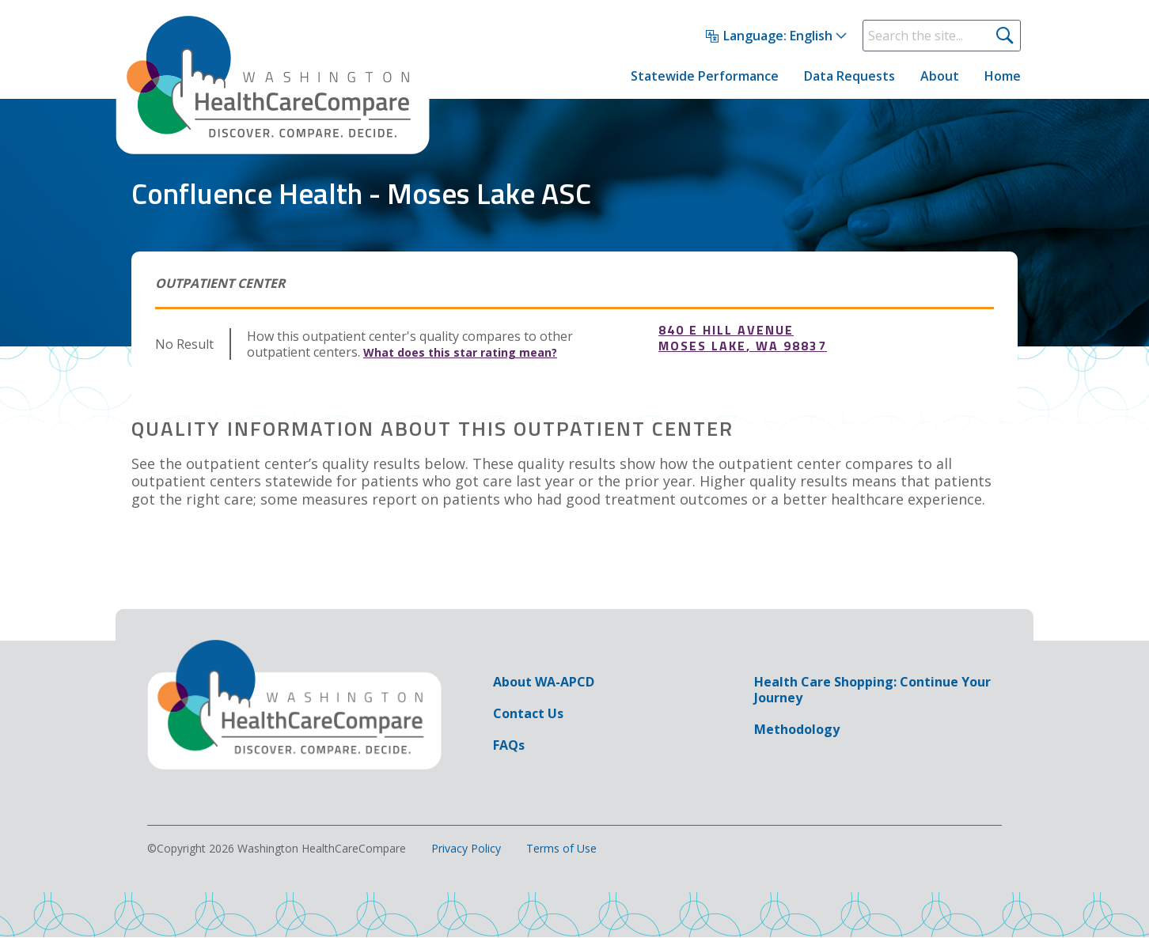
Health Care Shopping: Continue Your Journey (872, 689)
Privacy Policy (466, 849)
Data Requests (849, 76)
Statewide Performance (705, 76)
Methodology (797, 729)
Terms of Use (561, 849)
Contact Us (528, 713)
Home (1002, 76)
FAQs (509, 745)
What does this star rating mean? (460, 352)
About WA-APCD (543, 682)
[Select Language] (776, 36)
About (939, 76)
